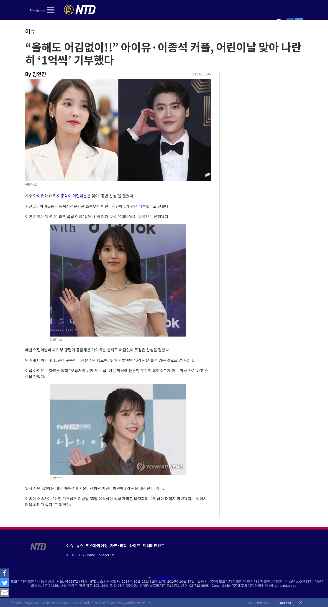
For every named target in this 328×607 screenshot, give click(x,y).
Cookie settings (166, 577)
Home (90, 554)
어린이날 (79, 195)
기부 (142, 206)
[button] (42, 10)
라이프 (134, 545)
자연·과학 (118, 545)
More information (259, 602)
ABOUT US (75, 554)
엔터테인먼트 (154, 545)
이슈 (30, 31)
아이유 (38, 195)
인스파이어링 (97, 545)
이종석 (62, 195)
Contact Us (106, 554)
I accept (284, 602)
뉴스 (79, 545)
